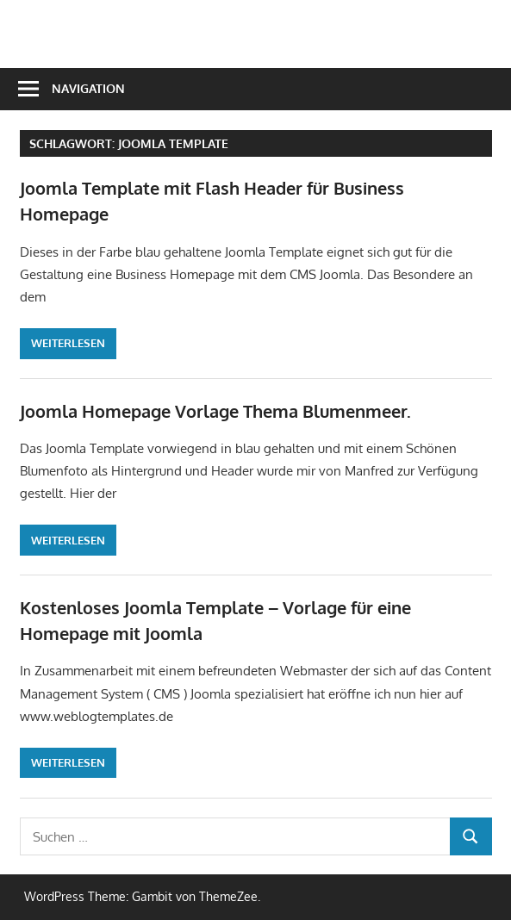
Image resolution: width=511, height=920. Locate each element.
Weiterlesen (68, 343)
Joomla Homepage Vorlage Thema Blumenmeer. (215, 411)
